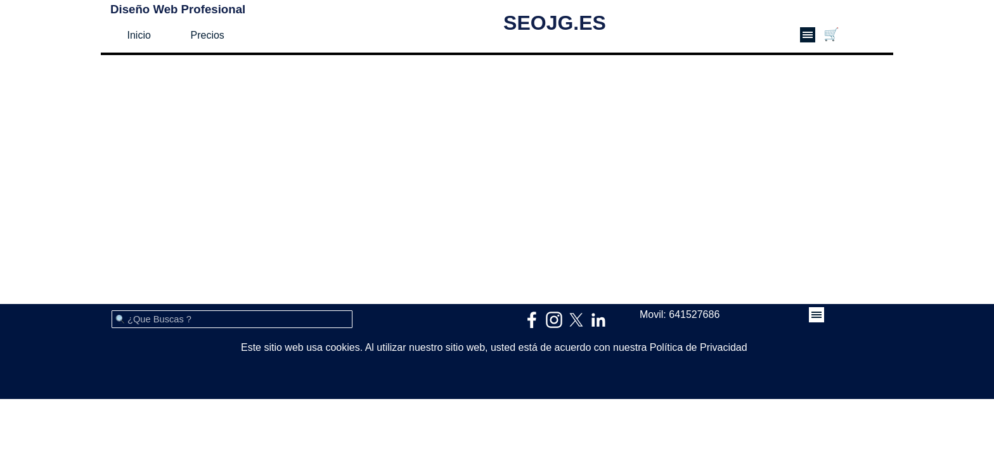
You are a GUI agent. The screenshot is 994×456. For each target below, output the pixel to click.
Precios (207, 35)
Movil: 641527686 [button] (680, 314)
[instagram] (554, 319)
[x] (576, 319)
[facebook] (531, 319)
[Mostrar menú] (807, 34)
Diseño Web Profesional (177, 9)
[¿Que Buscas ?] (232, 319)
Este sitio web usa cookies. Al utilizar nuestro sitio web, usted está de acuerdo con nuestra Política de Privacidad (494, 347)
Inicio (139, 35)
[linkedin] (598, 319)
